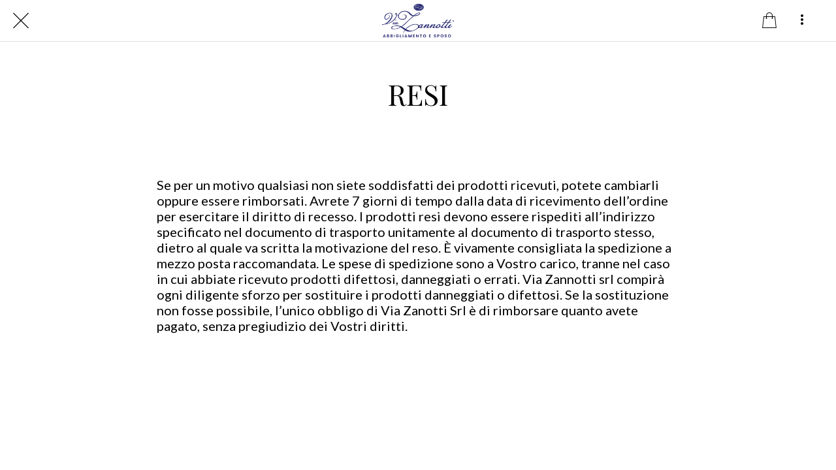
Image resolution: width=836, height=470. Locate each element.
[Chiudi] (21, 21)
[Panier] (769, 21)
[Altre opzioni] (802, 21)
